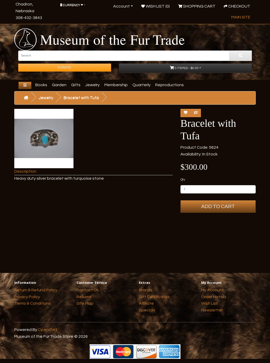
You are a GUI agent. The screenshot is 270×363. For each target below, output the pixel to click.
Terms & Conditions (32, 303)
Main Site (240, 17)
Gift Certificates (154, 297)
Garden (59, 85)
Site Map (85, 303)
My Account (212, 290)
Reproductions (169, 85)
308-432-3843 (29, 18)
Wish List (209, 303)
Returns (84, 297)
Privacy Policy (27, 297)
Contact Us (88, 290)
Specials (147, 310)
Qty (182, 179)
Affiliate (146, 303)
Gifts (75, 85)
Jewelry (92, 85)
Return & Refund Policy (35, 290)
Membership (116, 85)
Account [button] (121, 6)
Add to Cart (218, 206)
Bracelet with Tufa (81, 98)
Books (41, 85)
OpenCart (47, 330)
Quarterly (141, 85)
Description (25, 171)
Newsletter (212, 310)
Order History (213, 297)
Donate (64, 67)
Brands (145, 290)
